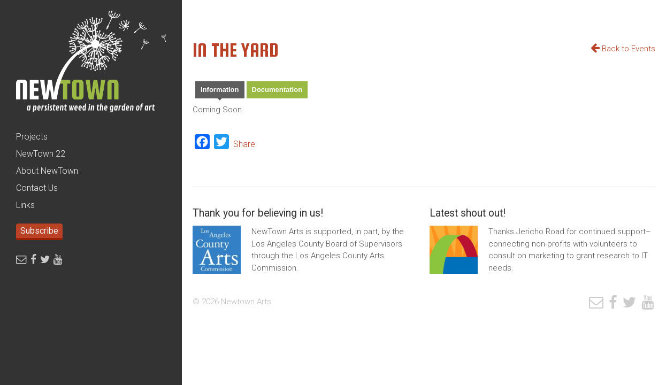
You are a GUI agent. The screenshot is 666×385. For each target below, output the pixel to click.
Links (25, 205)
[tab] (219, 91)
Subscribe (39, 231)
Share (244, 144)
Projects (32, 137)
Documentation (277, 90)
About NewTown (47, 171)
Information (220, 90)
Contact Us (37, 188)
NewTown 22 (40, 154)
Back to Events (623, 48)
